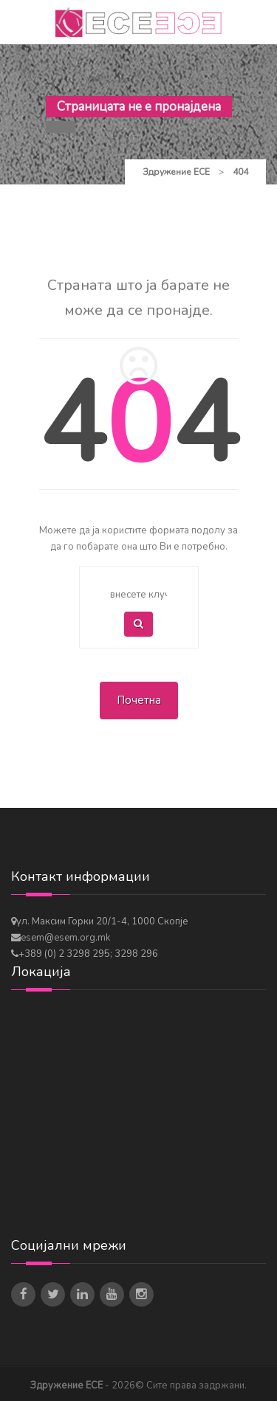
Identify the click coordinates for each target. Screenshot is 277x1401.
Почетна (139, 700)
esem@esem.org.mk (65, 937)
